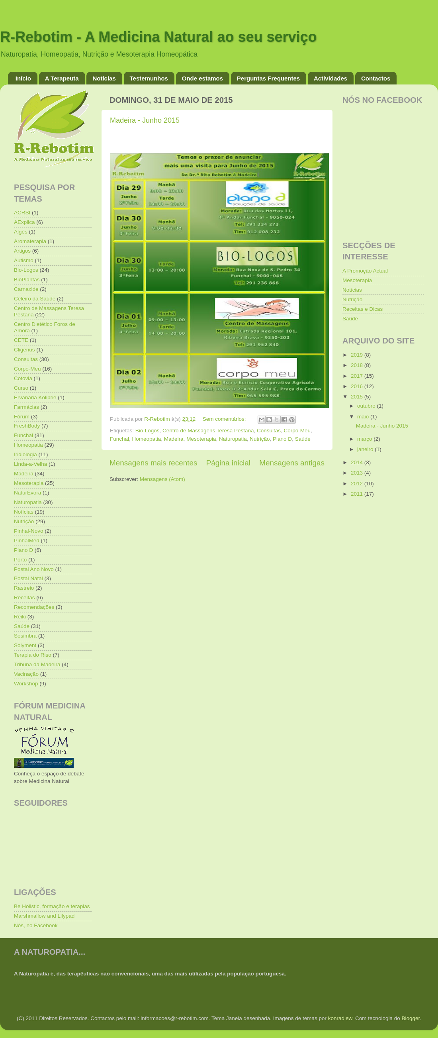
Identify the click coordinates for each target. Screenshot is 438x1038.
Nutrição (260, 439)
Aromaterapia (30, 241)
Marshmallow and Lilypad (44, 916)
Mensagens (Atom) (162, 479)
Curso (21, 388)
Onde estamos (202, 78)
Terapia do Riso (32, 655)
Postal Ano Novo (34, 569)
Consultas (269, 431)
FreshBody (27, 426)
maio (363, 417)
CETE (21, 340)
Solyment (25, 645)
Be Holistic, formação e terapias (52, 906)
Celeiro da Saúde (34, 299)
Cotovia (23, 378)
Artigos (22, 251)
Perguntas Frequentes (268, 78)
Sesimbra (25, 636)
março (365, 439)
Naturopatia (233, 439)
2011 (357, 494)
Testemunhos (149, 78)
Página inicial (228, 463)
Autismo (23, 260)
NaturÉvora (27, 493)
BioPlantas (27, 280)
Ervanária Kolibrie (35, 397)
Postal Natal (28, 578)
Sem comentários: (225, 419)
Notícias (103, 78)
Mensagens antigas (292, 463)
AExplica (24, 222)
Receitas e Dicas (362, 309)
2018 (357, 365)
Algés (20, 232)
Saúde (303, 439)
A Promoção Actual (365, 271)
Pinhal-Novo (28, 531)
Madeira (174, 439)
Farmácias (26, 407)
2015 (357, 397)
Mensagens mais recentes (153, 463)
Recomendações (34, 607)
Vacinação (26, 674)
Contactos (375, 78)
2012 (357, 484)
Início (23, 78)
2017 (357, 376)
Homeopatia (146, 439)
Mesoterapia (201, 439)
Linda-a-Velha (30, 464)
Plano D (282, 439)
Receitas (24, 597)
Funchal (119, 439)
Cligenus (24, 350)
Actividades (330, 78)
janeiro (366, 449)
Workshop (26, 684)
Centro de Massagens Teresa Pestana (208, 431)
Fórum (21, 417)
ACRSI (22, 213)
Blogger (410, 1018)
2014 (357, 462)
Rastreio (24, 588)
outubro (367, 406)
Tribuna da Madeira (37, 664)
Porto (20, 560)
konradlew (340, 1018)
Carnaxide (26, 289)
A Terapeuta (62, 78)
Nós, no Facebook (36, 925)
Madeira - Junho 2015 (145, 120)
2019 (357, 355)
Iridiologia (25, 454)
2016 (357, 386)
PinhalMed (26, 541)
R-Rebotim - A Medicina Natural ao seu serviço (158, 37)
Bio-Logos (147, 431)
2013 (357, 473)
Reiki (20, 617)
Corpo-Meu (297, 431)
